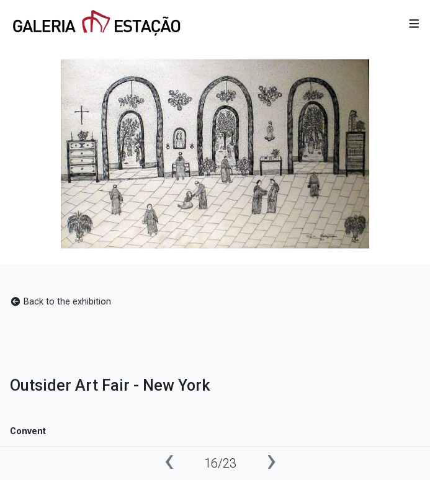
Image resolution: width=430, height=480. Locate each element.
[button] (414, 24)
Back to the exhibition (60, 301)
